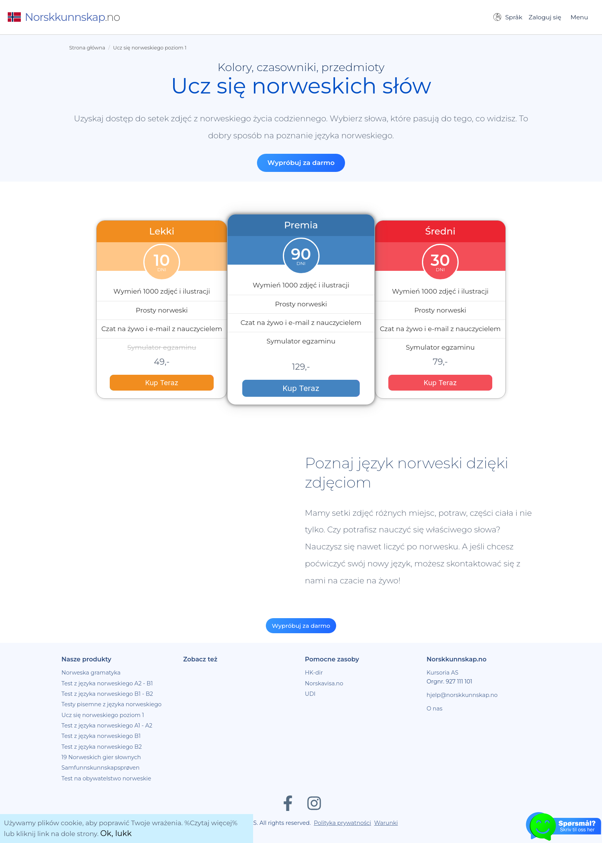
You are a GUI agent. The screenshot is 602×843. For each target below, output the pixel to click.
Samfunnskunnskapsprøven (100, 767)
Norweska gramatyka (91, 672)
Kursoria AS (442, 672)
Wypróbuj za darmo (301, 163)
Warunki (386, 822)
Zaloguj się (545, 17)
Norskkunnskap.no (456, 659)
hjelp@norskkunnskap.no (462, 695)
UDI (310, 693)
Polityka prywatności (342, 822)
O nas (434, 708)
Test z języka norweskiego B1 (101, 736)
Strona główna (87, 48)
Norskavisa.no (324, 683)
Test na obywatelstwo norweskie (106, 778)
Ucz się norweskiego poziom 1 (150, 48)
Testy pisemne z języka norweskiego (111, 704)
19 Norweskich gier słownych (101, 757)
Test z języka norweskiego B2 (101, 746)
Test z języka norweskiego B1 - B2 (107, 693)
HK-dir (314, 672)
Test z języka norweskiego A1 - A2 (106, 725)
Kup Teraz (162, 383)
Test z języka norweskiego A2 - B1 (107, 683)
